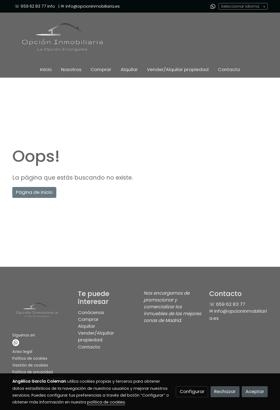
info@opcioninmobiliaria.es (93, 6)
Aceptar (255, 391)
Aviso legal (22, 351)
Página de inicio (34, 192)
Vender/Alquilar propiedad (96, 336)
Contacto (89, 347)
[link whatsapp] (213, 6)
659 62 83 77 (33, 6)
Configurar (192, 391)
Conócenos (91, 312)
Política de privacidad (32, 372)
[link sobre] (41, 311)
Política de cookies (29, 358)
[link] (62, 37)
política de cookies (106, 402)
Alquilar (86, 326)
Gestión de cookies (30, 365)
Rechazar (225, 391)
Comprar (88, 319)
